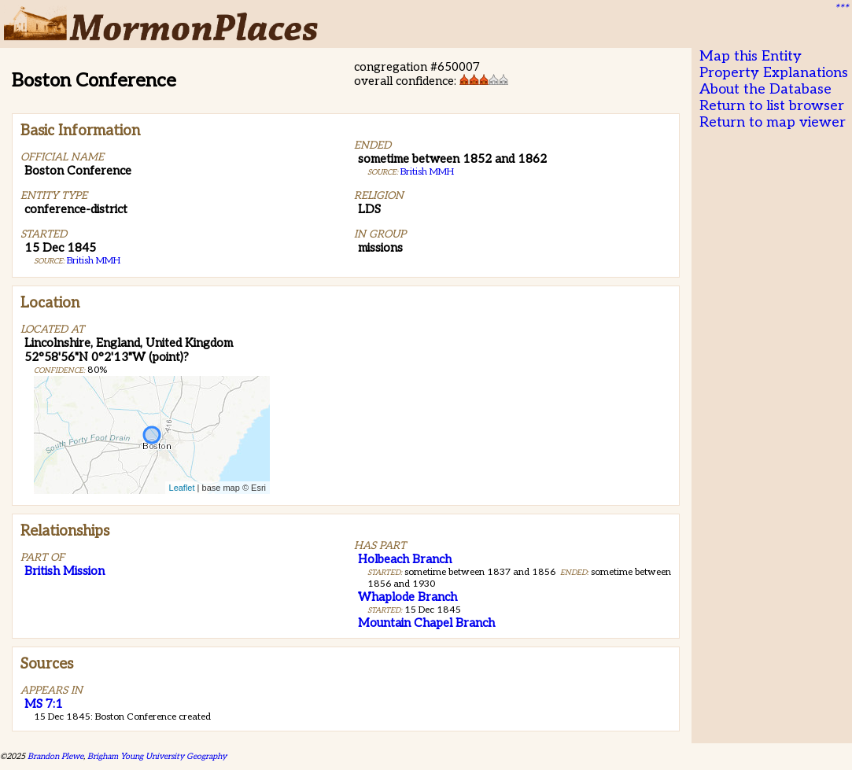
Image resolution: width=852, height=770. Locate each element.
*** (841, 9)
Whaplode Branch (407, 597)
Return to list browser (771, 106)
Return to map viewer (772, 122)
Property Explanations (773, 72)
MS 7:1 (43, 704)
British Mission (64, 571)
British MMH (93, 261)
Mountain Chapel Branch (426, 623)
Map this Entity (750, 56)
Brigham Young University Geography (157, 756)
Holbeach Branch (405, 559)
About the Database (765, 89)
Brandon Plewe (55, 756)
